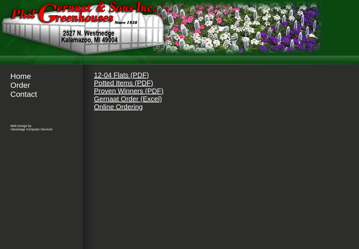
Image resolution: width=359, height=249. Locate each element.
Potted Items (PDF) (123, 83)
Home (20, 76)
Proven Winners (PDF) (128, 91)
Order (20, 85)
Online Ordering (118, 107)
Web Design (18, 126)
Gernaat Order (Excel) (128, 99)
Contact (23, 94)
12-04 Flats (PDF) (121, 75)
